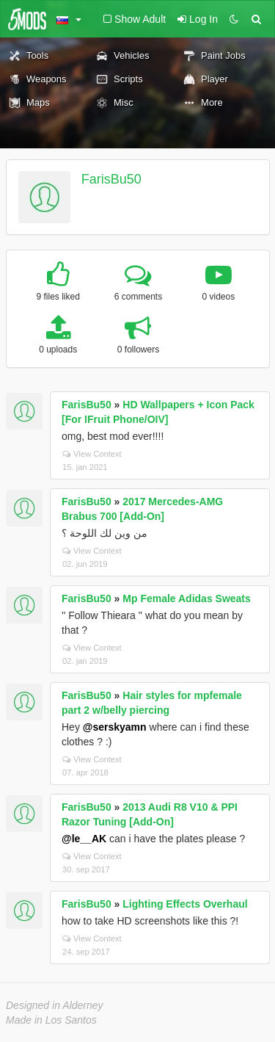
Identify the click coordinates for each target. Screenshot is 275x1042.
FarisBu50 (111, 179)
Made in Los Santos (51, 1020)
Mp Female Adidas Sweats (186, 598)
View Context (92, 453)
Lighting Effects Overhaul (184, 904)
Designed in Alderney (54, 1005)
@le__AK (84, 838)
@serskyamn (115, 727)
